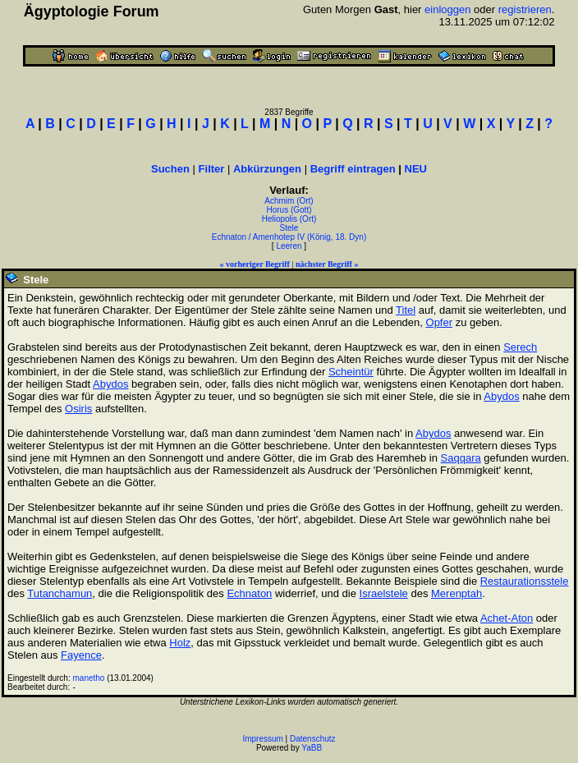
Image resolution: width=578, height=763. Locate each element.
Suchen (170, 169)
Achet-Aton (506, 618)
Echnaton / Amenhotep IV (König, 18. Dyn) (289, 236)
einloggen (447, 9)
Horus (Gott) (288, 209)
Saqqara (461, 458)
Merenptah (456, 593)
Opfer (439, 322)
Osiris (78, 408)
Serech (520, 347)
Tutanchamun (59, 593)
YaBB (311, 747)
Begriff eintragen (353, 169)
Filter (212, 169)
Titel (405, 310)
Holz (179, 643)
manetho (89, 678)
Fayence (81, 655)
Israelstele (384, 593)
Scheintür (351, 371)
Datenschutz (313, 738)
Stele (289, 227)
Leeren (288, 246)
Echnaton (249, 593)
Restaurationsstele (524, 581)
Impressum (262, 738)
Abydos (110, 384)
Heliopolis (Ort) (289, 218)
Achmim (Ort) (288, 200)
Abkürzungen (267, 169)
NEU (416, 169)
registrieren (525, 9)
